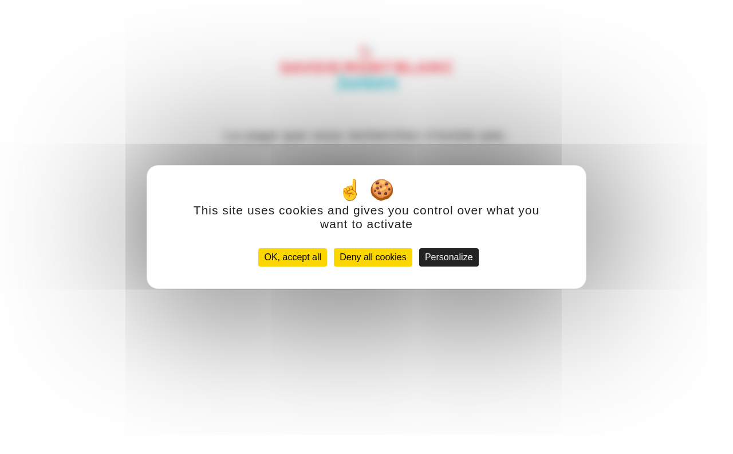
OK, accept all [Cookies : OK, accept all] (292, 257)
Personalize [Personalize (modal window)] (449, 257)
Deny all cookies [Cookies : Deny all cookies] (373, 257)
